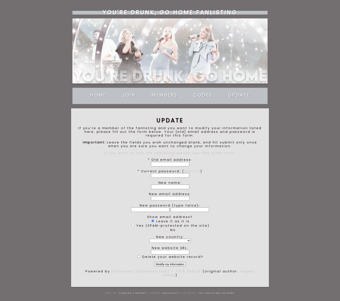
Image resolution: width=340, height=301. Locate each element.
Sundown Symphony (133, 293)
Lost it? (192, 171)
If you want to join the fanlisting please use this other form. (170, 153)
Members (164, 95)
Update (239, 95)
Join (129, 95)
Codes (202, 95)
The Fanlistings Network (217, 293)
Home (98, 95)
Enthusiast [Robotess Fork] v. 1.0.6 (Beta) (156, 271)
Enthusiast (170, 293)
